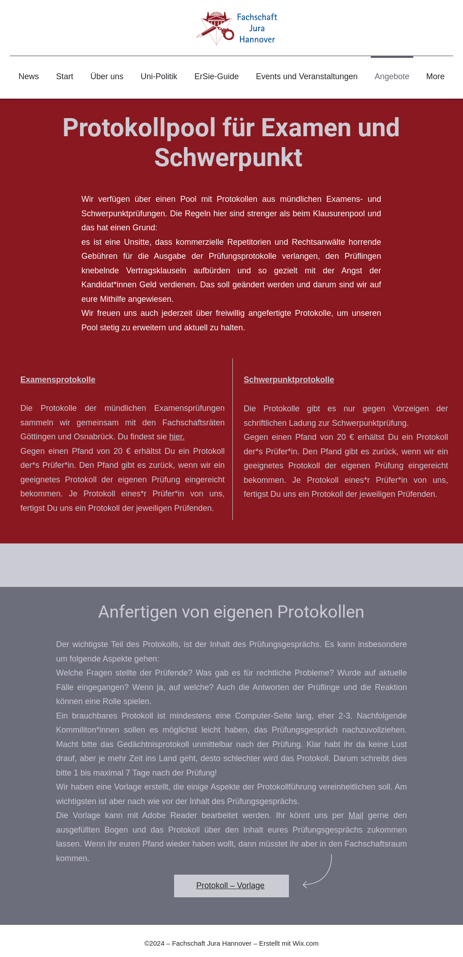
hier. (176, 436)
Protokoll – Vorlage (230, 885)
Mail (356, 815)
